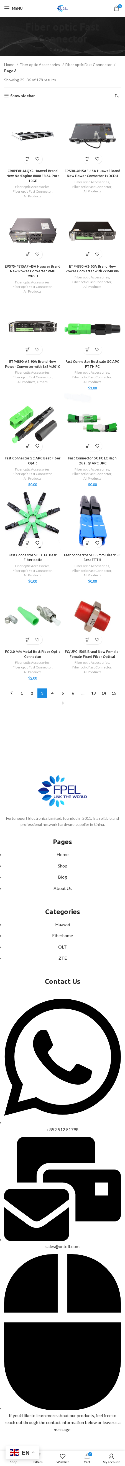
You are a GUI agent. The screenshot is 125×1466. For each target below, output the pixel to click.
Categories (60, 49)
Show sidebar (22, 96)
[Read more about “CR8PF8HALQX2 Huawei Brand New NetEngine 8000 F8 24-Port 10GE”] (28, 159)
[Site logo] (62, 8)
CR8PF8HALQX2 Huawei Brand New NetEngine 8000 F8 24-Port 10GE (32, 175)
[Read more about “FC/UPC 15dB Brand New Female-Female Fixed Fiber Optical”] (87, 639)
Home (9, 64)
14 (103, 693)
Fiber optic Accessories (40, 64)
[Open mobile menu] (13, 8)
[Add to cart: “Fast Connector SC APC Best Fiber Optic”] (28, 446)
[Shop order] (117, 96)
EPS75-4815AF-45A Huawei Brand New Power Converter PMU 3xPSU (32, 271)
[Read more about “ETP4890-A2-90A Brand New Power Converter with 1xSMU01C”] (28, 349)
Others (42, 382)
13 (93, 693)
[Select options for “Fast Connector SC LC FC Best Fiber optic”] (28, 543)
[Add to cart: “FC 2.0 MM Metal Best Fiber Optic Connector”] (28, 639)
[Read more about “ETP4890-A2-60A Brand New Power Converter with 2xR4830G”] (87, 254)
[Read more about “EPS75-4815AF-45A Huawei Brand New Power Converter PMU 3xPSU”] (28, 254)
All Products (33, 196)
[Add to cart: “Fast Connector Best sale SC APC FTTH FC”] (87, 349)
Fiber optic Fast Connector (89, 64)
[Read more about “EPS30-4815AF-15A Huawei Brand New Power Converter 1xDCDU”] (87, 159)
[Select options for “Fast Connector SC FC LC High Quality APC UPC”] (87, 446)
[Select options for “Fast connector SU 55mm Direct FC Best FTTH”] (87, 543)
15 (114, 693)
